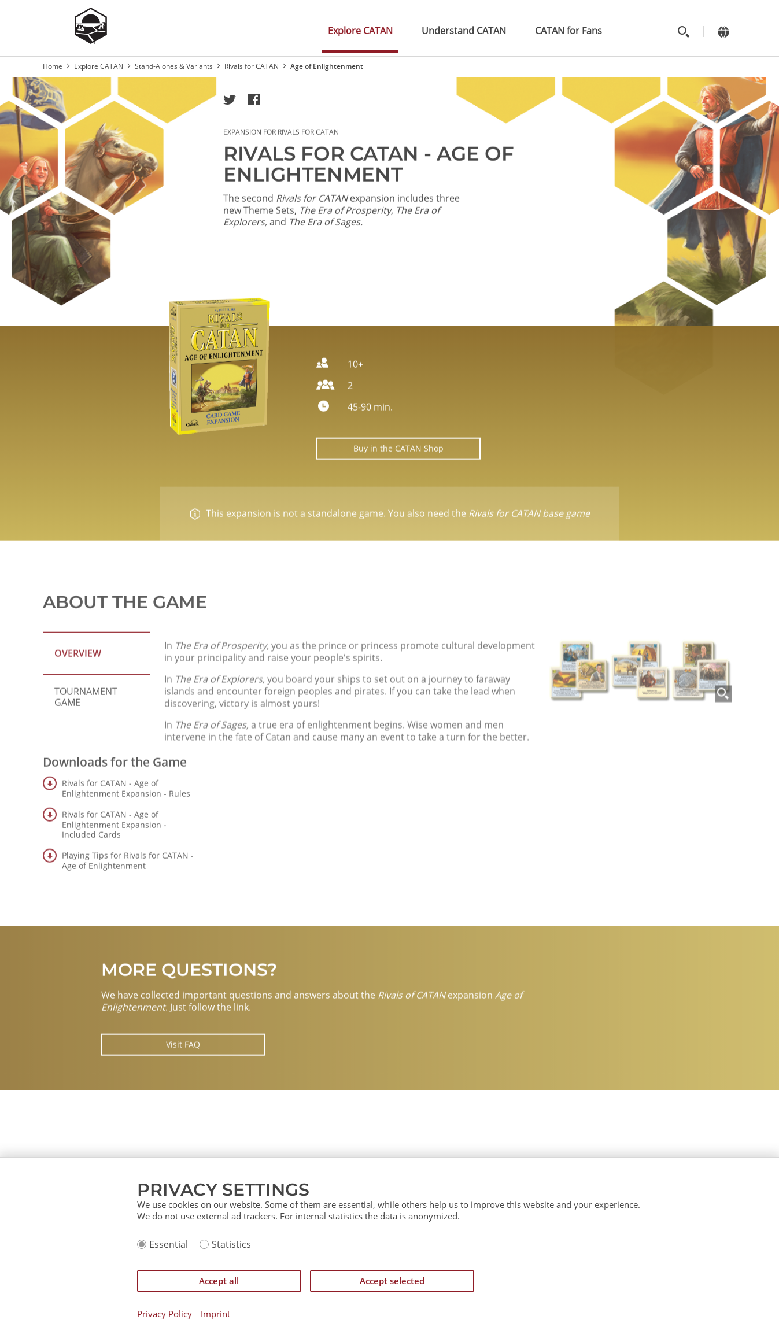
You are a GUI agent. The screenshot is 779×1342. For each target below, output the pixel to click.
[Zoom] (723, 761)
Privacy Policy (164, 1314)
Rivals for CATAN (251, 66)
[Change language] (723, 31)
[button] (229, 99)
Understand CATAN (464, 30)
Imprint (215, 1314)
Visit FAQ (183, 1078)
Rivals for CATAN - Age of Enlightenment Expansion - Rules (126, 822)
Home (52, 66)
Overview (77, 687)
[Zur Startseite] (91, 40)
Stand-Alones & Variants (174, 66)
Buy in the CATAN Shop (398, 464)
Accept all (219, 1280)
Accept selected (392, 1280)
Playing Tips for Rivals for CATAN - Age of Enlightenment (128, 894)
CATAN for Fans (568, 30)
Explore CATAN (360, 30)
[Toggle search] (683, 31)
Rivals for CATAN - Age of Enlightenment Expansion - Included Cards (114, 858)
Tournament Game (85, 730)
